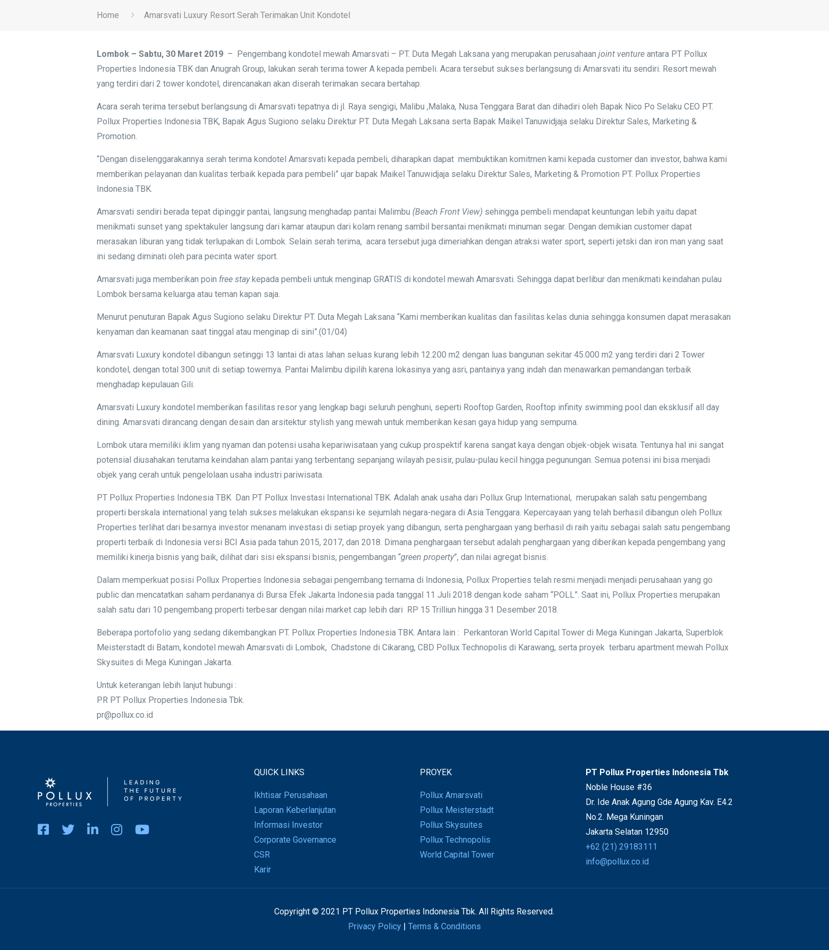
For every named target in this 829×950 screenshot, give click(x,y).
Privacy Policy (374, 926)
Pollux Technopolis (455, 840)
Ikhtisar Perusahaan (290, 795)
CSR (262, 855)
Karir (262, 869)
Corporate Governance (295, 840)
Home (108, 15)
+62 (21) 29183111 (621, 847)
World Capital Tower (457, 855)
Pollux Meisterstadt (457, 810)
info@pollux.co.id (617, 861)
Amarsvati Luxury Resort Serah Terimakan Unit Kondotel (247, 15)
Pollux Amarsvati (451, 795)
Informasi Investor (288, 825)
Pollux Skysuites (451, 825)
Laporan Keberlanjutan (295, 810)
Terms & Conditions (444, 926)
